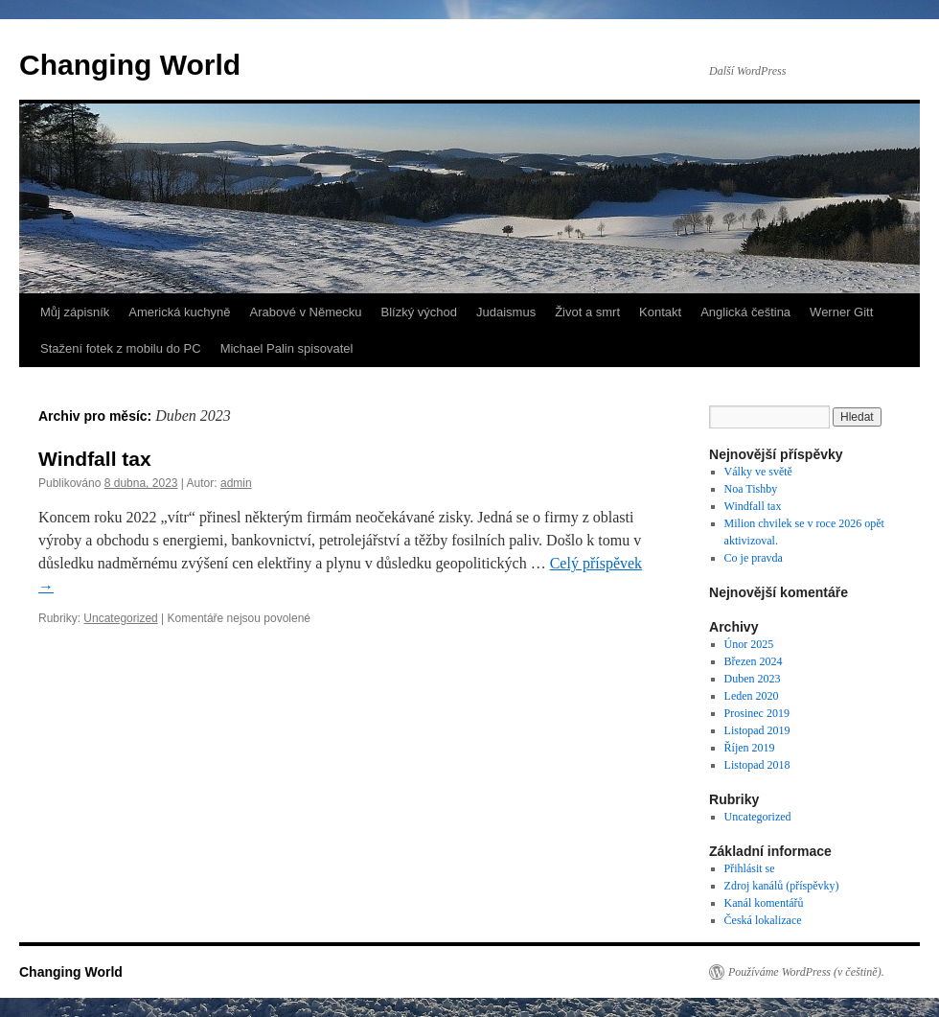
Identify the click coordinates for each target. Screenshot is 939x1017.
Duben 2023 (752, 678)
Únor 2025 (749, 644)
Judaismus (506, 312)
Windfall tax (94, 459)
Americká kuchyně (179, 312)
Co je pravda (753, 558)
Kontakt (660, 312)
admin (236, 483)
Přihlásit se (749, 868)
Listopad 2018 (757, 765)
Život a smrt (587, 312)
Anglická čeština (745, 312)
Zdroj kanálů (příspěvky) (781, 885)
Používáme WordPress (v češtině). (806, 972)
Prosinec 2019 (757, 713)
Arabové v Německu (305, 312)
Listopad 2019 (757, 730)
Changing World (129, 65)
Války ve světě (758, 471)
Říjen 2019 (749, 747)
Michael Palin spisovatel (287, 348)
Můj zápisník (74, 312)
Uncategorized (120, 618)
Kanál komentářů (764, 903)
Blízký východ (419, 312)
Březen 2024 (753, 661)
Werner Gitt (841, 312)
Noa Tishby (751, 489)
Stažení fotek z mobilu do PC (120, 348)
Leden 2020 (751, 696)
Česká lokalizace (763, 920)
